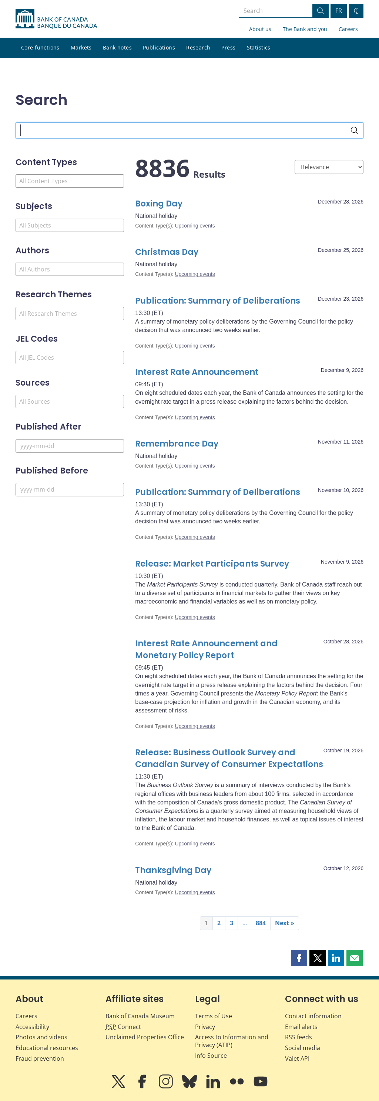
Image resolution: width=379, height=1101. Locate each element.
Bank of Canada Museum (140, 1016)
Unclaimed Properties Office (144, 1037)
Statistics (259, 47)
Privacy (205, 1027)
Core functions (40, 47)
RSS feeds (298, 1037)
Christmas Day (166, 252)
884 (261, 923)
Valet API (297, 1058)
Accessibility (32, 1027)
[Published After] (70, 446)
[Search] (354, 130)
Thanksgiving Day (173, 870)
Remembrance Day (176, 443)
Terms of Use (213, 1016)
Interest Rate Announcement (196, 372)
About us (260, 29)
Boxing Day (158, 203)
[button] (299, 958)
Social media (302, 1048)
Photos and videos (41, 1037)
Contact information (313, 1016)
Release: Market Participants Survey (212, 564)
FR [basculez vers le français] (338, 11)
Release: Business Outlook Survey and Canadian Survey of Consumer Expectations (229, 758)
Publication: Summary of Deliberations (217, 301)
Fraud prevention (40, 1058)
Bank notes (117, 47)
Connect (123, 1027)
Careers (348, 29)
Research (198, 47)
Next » (284, 923)
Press (228, 47)
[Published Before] (70, 489)
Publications (159, 47)
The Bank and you (305, 29)
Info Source (211, 1056)
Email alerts (301, 1027)
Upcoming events (195, 226)
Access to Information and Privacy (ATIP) (231, 1041)
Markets (81, 47)
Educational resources (47, 1048)
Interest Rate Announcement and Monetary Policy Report (206, 649)
